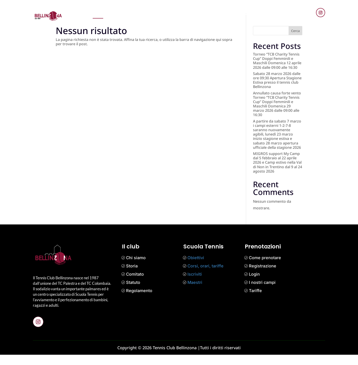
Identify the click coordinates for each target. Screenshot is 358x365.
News (140, 13)
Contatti (244, 13)
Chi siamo (136, 268)
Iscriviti (194, 284)
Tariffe (255, 301)
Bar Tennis (265, 13)
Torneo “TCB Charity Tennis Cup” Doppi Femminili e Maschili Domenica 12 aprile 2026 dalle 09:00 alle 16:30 (277, 71)
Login (254, 284)
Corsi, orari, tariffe (205, 276)
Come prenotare (265, 268)
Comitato (135, 284)
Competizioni (189, 13)
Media (226, 13)
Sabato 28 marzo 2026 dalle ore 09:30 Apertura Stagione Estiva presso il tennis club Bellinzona (277, 90)
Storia (132, 276)
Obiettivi (195, 268)
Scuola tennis (161, 13)
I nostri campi (262, 292)
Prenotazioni (119, 13)
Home (98, 13)
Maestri (194, 292)
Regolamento (139, 301)
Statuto (133, 292)
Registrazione (262, 276)
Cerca (295, 41)
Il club (211, 13)
